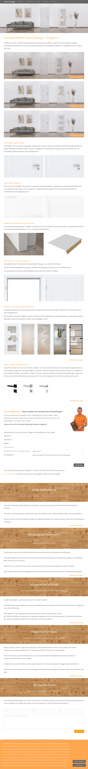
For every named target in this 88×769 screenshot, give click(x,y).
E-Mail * (6, 443)
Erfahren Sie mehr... (77, 360)
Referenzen (58, 756)
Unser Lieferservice (39, 758)
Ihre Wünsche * (9, 455)
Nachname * (8, 440)
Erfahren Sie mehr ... (77, 525)
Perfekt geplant (59, 758)
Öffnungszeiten (59, 753)
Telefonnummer (9, 447)
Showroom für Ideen (39, 756)
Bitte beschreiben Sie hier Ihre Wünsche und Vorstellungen (58, 457)
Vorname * (7, 436)
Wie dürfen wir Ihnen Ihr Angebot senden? (17, 451)
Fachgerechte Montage (39, 761)
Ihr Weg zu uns (59, 761)
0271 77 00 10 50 (10, 474)
